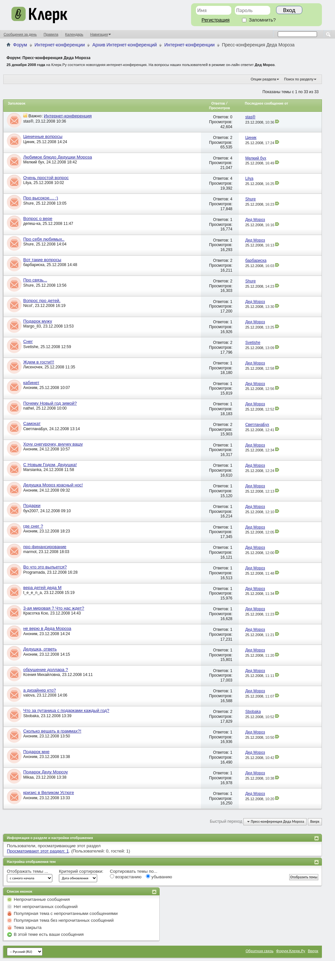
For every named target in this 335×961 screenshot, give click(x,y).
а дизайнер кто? (39, 690)
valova (29, 695)
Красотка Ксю (35, 613)
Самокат (32, 423)
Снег (28, 341)
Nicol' (28, 305)
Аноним (30, 387)
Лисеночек (32, 367)
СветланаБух (35, 429)
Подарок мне (36, 751)
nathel (28, 408)
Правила (51, 34)
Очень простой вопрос (46, 177)
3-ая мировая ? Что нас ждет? (53, 608)
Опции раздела (263, 79)
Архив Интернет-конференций (124, 44)
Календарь (74, 34)
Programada (34, 572)
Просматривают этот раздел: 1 (38, 851)
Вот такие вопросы (42, 259)
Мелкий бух (33, 162)
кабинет (31, 382)
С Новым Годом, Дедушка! (50, 464)
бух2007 (30, 511)
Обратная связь (259, 950)
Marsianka (32, 469)
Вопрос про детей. (42, 300)
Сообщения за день (20, 34)
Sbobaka (31, 716)
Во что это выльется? (45, 567)
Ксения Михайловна (41, 674)
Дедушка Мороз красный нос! (53, 484)
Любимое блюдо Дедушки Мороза (57, 157)
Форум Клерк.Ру (290, 950)
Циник (28, 142)
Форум (20, 44)
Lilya (27, 182)
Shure (28, 203)
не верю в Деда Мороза (47, 628)
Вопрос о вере (37, 218)
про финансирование (44, 546)
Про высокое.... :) (40, 197)
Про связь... (35, 280)
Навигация (99, 34)
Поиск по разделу (298, 79)
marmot (30, 551)
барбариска (33, 264)
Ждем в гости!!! (38, 362)
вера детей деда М (42, 587)
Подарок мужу (37, 321)
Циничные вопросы (42, 136)
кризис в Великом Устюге (48, 792)
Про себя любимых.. (43, 239)
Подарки (32, 505)
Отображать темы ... (27, 871)
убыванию (159, 876)
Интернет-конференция (68, 115)
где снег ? (33, 526)
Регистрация (216, 20)
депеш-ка (32, 223)
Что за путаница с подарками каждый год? (66, 710)
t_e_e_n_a (32, 592)
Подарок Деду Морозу (45, 771)
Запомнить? (259, 20)
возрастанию (126, 876)
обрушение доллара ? (45, 669)
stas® (28, 121)
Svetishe (30, 347)
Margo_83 (32, 326)
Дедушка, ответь (40, 649)
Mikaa (28, 777)
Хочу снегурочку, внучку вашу (53, 444)
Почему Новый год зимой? (50, 403)
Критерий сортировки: (81, 871)
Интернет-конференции (60, 44)
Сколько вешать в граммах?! (52, 731)
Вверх (314, 821)
